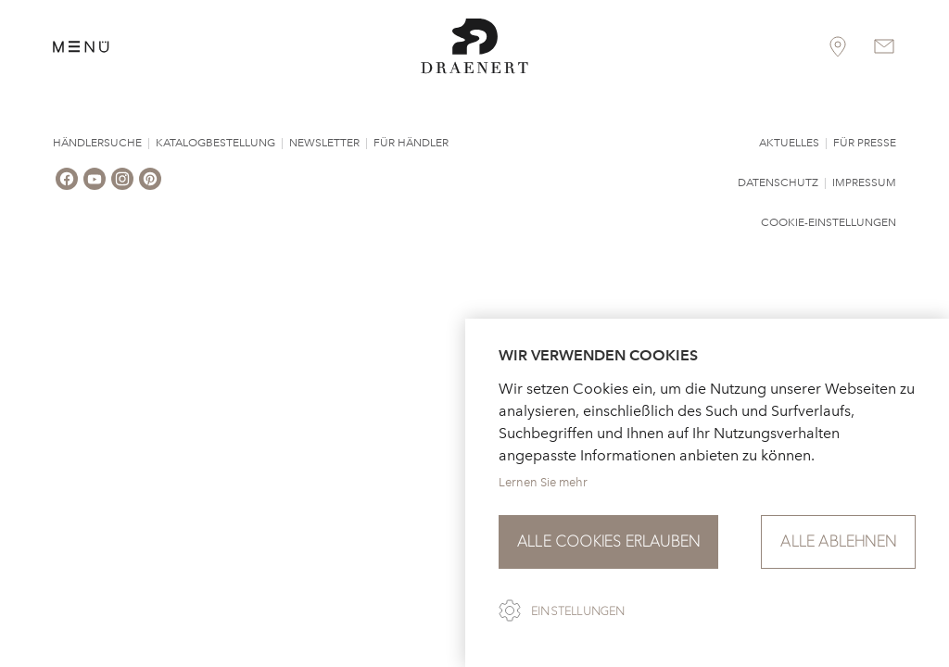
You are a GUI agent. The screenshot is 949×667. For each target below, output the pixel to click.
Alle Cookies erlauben (608, 541)
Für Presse (864, 142)
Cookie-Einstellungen (828, 222)
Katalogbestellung (215, 142)
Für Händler (411, 142)
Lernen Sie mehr (543, 482)
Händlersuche (97, 142)
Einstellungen (578, 611)
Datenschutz (778, 182)
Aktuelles (789, 142)
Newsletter (324, 142)
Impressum (864, 182)
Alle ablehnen (838, 541)
